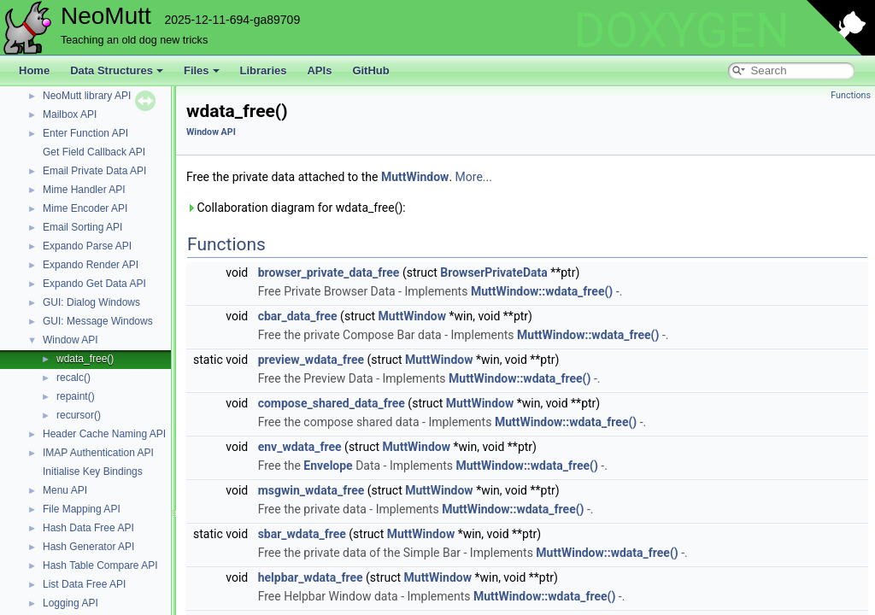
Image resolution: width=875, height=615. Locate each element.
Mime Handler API (84, 190)
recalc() (73, 378)
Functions (851, 95)
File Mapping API (81, 509)
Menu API (65, 490)
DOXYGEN (681, 30)
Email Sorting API (82, 227)
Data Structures (116, 70)
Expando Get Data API (94, 284)
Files (202, 70)
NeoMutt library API (87, 96)
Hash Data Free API (88, 528)
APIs (319, 70)
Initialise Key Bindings (93, 471)
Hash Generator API (88, 547)
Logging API (70, 603)
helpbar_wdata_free (310, 577)
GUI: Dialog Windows (91, 302)
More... (473, 177)
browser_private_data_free (329, 272)
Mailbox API (70, 114)
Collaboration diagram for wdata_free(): (296, 207)
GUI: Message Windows (98, 321)
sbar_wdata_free (302, 534)
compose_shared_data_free (331, 403)
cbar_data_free (298, 316)
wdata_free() (85, 359)
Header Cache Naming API (104, 434)
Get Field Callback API (94, 152)
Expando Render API (90, 265)
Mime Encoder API (85, 208)
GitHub (370, 70)
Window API (70, 340)
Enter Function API (85, 133)
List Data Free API (84, 584)
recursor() (78, 415)
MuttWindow (415, 177)
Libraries (263, 70)
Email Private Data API (94, 171)
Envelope (327, 465)
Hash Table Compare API (100, 565)
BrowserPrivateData (493, 272)
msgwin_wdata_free (311, 490)
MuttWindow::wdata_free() (542, 291)
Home (34, 70)
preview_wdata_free (311, 359)
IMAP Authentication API (98, 453)
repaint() (75, 396)
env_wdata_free (300, 447)
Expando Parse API (87, 246)
